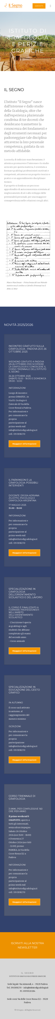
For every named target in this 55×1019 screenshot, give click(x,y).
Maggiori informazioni (24, 444)
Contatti (39, 6)
